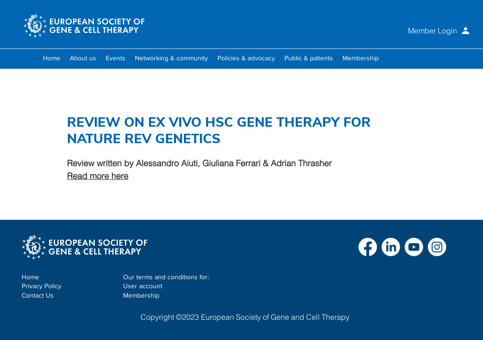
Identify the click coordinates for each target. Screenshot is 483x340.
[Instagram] (437, 247)
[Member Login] (414, 30)
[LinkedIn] (391, 247)
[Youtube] (414, 247)
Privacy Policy (41, 286)
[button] (83, 58)
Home (30, 277)
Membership (141, 295)
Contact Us (38, 295)
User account (142, 286)
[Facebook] (367, 247)
